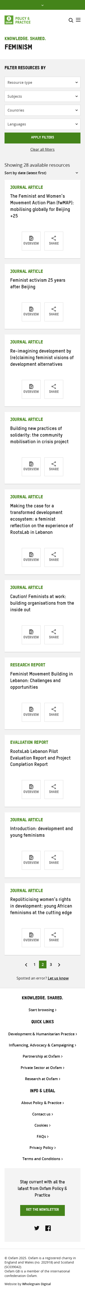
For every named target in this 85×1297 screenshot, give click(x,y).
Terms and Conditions (41, 1159)
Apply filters (42, 138)
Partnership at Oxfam (41, 1056)
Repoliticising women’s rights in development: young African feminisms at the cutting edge (41, 907)
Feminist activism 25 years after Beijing (37, 284)
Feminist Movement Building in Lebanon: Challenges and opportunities (41, 681)
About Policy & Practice (41, 1103)
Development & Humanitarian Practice (41, 1034)
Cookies (41, 1125)
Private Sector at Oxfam (41, 1068)
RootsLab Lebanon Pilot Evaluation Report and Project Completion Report (40, 759)
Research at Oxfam (41, 1079)
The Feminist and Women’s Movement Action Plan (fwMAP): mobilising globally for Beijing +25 (42, 207)
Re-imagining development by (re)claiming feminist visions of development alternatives (42, 358)
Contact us (41, 1114)
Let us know (58, 978)
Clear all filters (42, 149)
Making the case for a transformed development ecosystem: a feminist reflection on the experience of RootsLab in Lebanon (41, 520)
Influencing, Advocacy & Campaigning (41, 1045)
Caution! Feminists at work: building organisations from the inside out (42, 604)
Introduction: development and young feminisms (41, 832)
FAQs (41, 1136)
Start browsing (41, 1010)
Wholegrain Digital (36, 1284)
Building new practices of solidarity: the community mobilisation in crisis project (39, 436)
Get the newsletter (42, 1210)
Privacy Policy (41, 1148)
